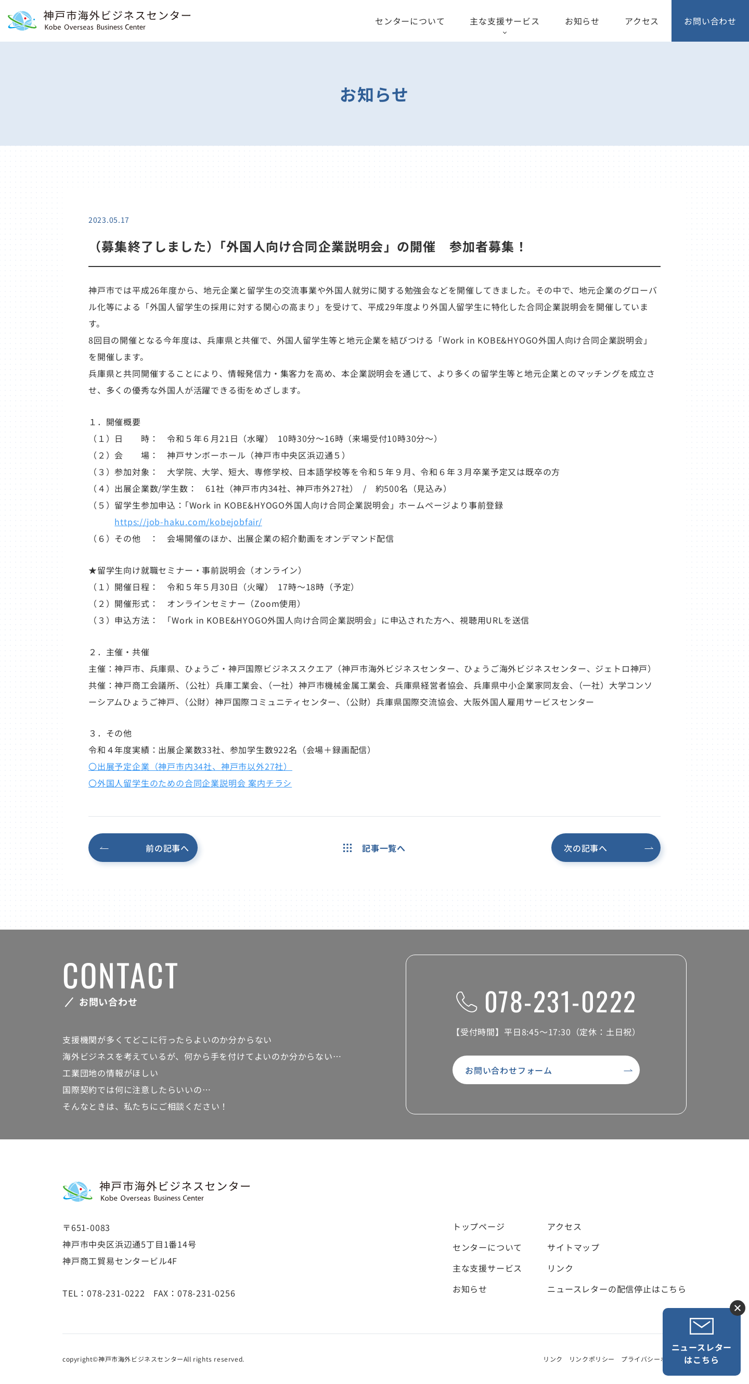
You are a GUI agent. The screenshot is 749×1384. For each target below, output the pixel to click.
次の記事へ (586, 848)
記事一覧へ (374, 848)
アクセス (642, 21)
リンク (560, 1268)
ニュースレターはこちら (701, 1341)
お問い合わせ (710, 21)
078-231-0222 (546, 1000)
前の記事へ (167, 848)
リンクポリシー (592, 1358)
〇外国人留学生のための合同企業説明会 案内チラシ (190, 783)
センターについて (410, 21)
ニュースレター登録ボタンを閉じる (737, 1308)
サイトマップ (573, 1247)
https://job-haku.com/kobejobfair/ (188, 521)
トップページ (479, 1226)
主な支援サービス (504, 21)
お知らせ (582, 21)
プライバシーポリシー (654, 1358)
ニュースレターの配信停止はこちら (617, 1289)
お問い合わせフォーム (508, 1070)
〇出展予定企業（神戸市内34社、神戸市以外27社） (190, 766)
